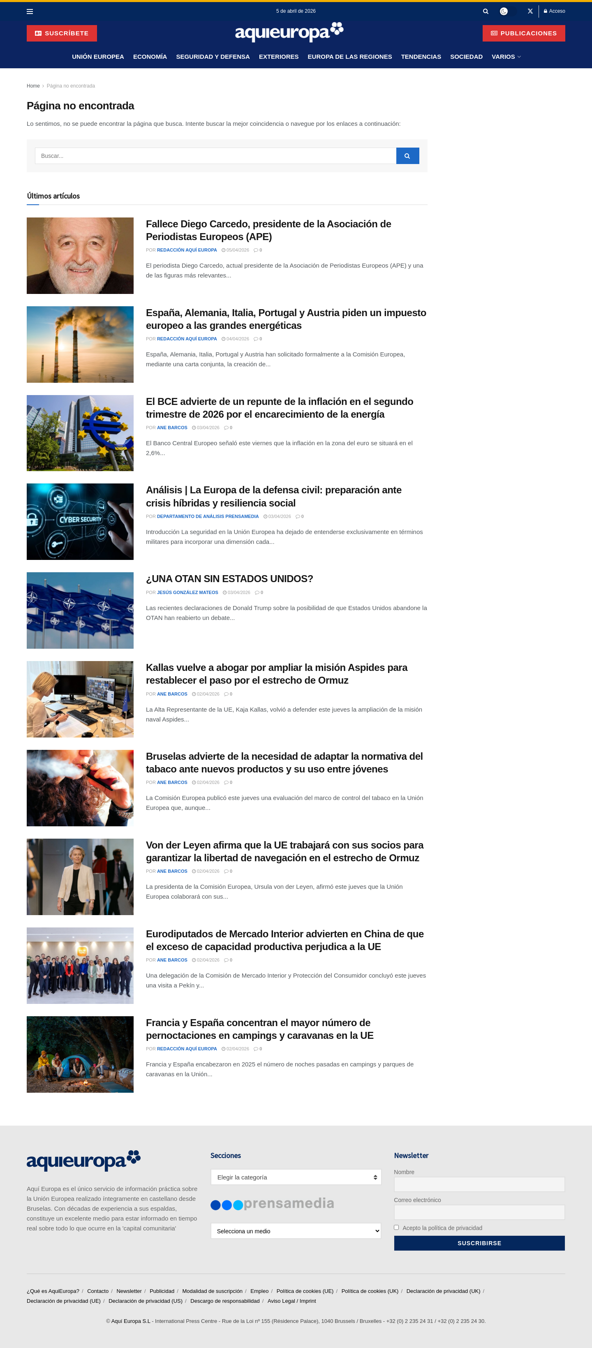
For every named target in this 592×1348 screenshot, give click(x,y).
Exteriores (279, 56)
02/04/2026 (206, 693)
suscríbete (62, 33)
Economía (150, 56)
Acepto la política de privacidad (438, 1228)
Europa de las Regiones (350, 56)
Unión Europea (98, 56)
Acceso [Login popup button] (554, 11)
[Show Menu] (30, 11)
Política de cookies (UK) (370, 1291)
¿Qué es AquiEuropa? (53, 1291)
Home (33, 86)
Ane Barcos (172, 427)
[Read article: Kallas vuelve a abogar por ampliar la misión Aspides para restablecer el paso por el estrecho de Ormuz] (80, 699)
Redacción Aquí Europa (187, 249)
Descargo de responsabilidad (224, 1301)
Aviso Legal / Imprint (292, 1301)
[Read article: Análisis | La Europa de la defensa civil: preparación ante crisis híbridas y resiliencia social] (80, 521)
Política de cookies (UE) (305, 1291)
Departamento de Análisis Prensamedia (208, 516)
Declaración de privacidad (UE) (64, 1301)
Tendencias (421, 56)
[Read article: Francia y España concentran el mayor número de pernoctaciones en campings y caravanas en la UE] (80, 1054)
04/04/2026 (235, 338)
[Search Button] (485, 11)
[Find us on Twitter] (530, 11)
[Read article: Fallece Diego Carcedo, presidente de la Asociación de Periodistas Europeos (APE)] (80, 255)
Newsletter (128, 1291)
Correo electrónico (417, 1200)
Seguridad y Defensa (213, 56)
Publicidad (162, 1291)
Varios (503, 56)
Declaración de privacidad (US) (146, 1301)
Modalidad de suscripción (212, 1291)
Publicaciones (524, 33)
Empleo (259, 1291)
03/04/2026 (206, 427)
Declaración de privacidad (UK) (444, 1291)
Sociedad (466, 56)
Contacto (98, 1291)
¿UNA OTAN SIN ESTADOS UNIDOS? (229, 578)
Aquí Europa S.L (130, 1321)
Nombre (404, 1172)
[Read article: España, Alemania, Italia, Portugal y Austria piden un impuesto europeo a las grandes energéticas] (80, 344)
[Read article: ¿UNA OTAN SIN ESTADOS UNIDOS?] (80, 610)
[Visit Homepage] (289, 33)
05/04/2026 (235, 249)
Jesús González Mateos (187, 592)
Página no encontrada (71, 86)
